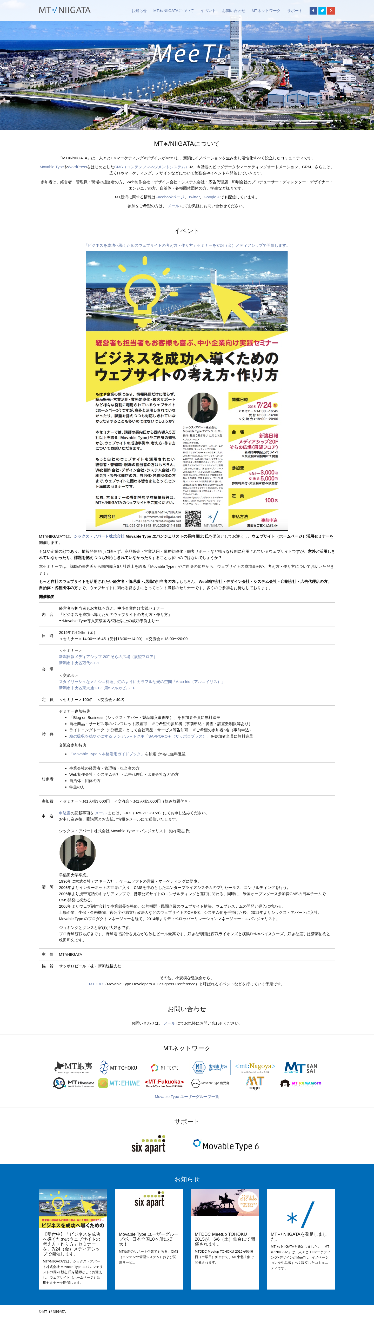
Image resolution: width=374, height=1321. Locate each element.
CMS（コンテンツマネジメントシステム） (151, 167)
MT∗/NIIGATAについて (173, 10)
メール (173, 206)
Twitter (194, 197)
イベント (208, 10)
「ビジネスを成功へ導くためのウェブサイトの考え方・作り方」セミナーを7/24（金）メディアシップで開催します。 (187, 245)
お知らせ (139, 10)
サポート (295, 10)
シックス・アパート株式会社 (99, 536)
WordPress (77, 167)
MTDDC (96, 984)
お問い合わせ (233, 10)
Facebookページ (170, 197)
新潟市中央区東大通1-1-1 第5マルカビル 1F (97, 688)
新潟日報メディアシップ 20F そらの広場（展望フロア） (108, 656)
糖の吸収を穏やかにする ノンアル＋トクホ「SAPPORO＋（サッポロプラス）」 (139, 736)
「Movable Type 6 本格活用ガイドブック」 (107, 754)
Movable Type (52, 167)
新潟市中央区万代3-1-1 (79, 663)
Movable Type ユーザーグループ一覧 (187, 1096)
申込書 (65, 813)
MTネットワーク (266, 10)
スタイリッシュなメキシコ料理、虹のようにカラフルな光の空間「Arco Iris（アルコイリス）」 (142, 681)
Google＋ (212, 197)
